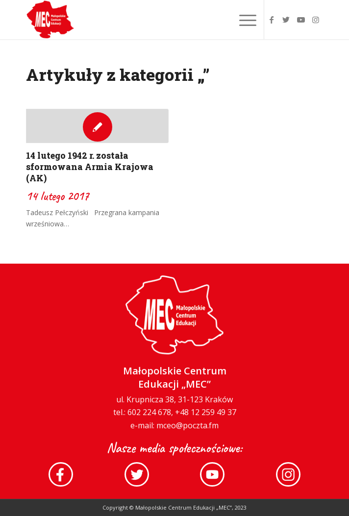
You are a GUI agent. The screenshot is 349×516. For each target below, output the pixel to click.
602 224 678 (149, 419)
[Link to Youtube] (301, 19)
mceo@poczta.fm (187, 432)
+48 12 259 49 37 (205, 419)
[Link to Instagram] (315, 19)
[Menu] (242, 19)
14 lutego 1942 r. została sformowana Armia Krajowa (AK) (89, 167)
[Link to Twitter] (286, 19)
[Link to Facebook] (271, 19)
